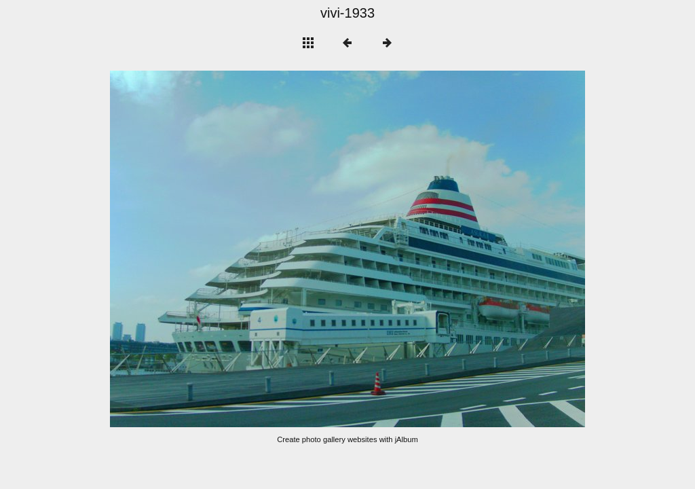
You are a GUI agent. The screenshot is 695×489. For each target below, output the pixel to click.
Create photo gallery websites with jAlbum (347, 439)
